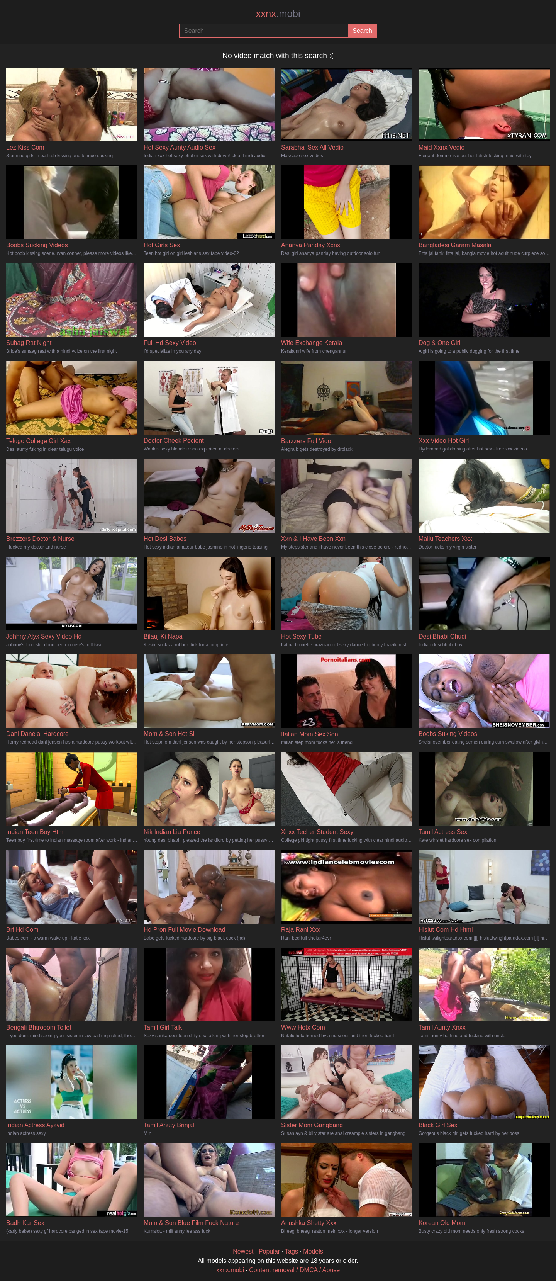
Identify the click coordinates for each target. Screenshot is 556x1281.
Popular (269, 1251)
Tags (291, 1251)
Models (313, 1251)
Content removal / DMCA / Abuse (294, 1270)
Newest (243, 1251)
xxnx (278, 13)
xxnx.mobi (230, 1270)
